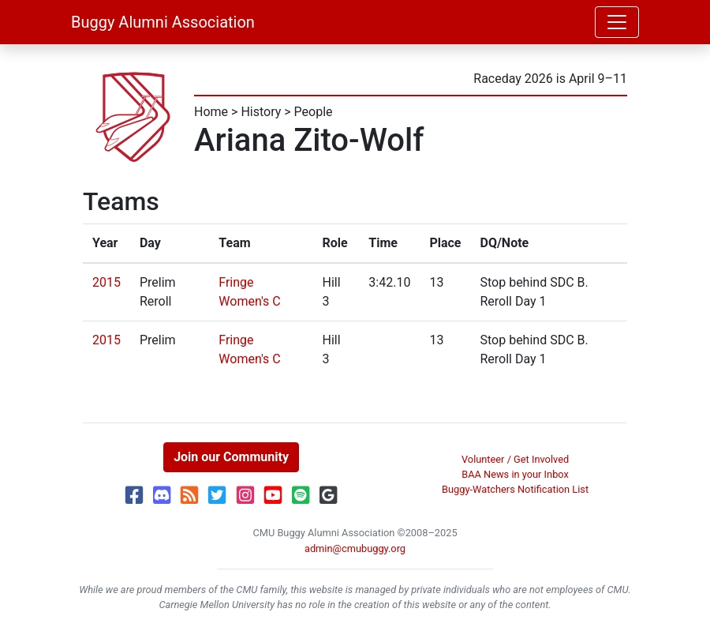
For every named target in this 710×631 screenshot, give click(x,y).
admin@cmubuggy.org (355, 548)
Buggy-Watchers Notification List (515, 489)
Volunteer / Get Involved (515, 459)
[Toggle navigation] (617, 22)
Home (211, 111)
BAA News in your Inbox (515, 474)
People (313, 111)
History (261, 111)
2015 (106, 282)
